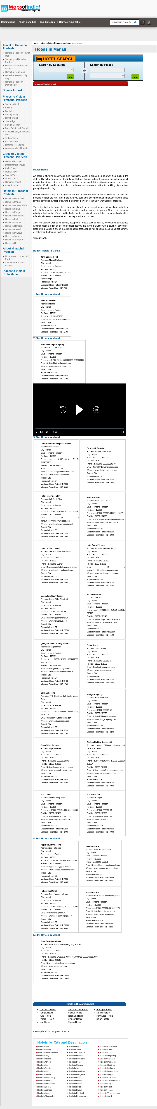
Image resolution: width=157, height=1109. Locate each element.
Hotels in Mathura (75, 1081)
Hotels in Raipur (75, 1090)
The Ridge (10, 121)
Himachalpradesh (62, 43)
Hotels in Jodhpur (44, 1090)
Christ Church (12, 118)
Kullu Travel (10, 168)
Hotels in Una (11, 243)
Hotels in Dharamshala (16, 205)
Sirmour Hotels (75, 1019)
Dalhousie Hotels (48, 1009)
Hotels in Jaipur (74, 1049)
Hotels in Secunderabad (110, 1081)
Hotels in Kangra (13, 212)
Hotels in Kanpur (44, 1093)
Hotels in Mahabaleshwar (47, 1053)
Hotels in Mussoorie (45, 1096)
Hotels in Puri (42, 1065)
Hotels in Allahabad (108, 1077)
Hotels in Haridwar (107, 1065)
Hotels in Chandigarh (77, 1071)
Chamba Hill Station (14, 145)
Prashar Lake (11, 141)
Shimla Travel (11, 175)
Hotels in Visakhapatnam (110, 1093)
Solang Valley (11, 114)
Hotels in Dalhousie (14, 198)
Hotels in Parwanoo (14, 215)
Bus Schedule (47, 22)
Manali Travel (11, 171)
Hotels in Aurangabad (46, 1084)
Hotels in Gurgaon (107, 1059)
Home (35, 43)
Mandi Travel (11, 178)
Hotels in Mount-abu (45, 1081)
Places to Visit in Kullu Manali (14, 272)
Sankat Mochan (12, 125)
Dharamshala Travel (15, 165)
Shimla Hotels (74, 1022)
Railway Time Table (70, 22)
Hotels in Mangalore (76, 1074)
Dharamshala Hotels (78, 1009)
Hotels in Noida (74, 1087)
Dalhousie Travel (13, 161)
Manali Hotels (103, 1012)
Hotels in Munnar (44, 1074)
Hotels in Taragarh (14, 239)
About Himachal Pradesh (13, 250)
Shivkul (8, 107)
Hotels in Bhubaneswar (78, 1096)
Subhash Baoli (12, 104)
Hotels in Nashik (75, 1084)
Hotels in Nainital (44, 1068)
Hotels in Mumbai (75, 1056)
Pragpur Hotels (47, 1019)
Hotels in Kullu (12, 219)
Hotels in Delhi (74, 1046)
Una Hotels (45, 1022)
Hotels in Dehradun (108, 1062)
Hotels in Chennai (75, 1065)
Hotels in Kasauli (13, 229)
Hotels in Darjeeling (108, 1056)
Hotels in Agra (74, 1068)
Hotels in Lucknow (107, 1068)
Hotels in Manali (13, 202)
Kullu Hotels (45, 1016)
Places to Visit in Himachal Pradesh (15, 98)
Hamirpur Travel (13, 182)
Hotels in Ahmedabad (108, 1046)
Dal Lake (9, 111)
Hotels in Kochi (74, 1077)
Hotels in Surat (106, 1087)
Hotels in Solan (12, 209)
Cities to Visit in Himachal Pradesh (15, 155)
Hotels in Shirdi (106, 1096)
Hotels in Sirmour (13, 236)
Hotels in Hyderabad (76, 1059)
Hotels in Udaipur (44, 1071)
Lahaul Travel (11, 185)
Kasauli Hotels (75, 1012)
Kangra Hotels (46, 1012)
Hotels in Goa (43, 1046)
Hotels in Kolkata (107, 1049)
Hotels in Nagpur (106, 1074)
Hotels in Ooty (43, 1056)
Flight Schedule (27, 22)
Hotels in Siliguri (106, 1084)
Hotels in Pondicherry (46, 1077)
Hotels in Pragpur (13, 233)
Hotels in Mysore (44, 1062)
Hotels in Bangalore (76, 1053)
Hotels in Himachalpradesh (80, 1004)
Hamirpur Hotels (104, 1009)
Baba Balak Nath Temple (17, 128)
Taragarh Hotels (75, 1016)
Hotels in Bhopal (44, 1087)
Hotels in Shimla (13, 222)
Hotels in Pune (74, 1062)
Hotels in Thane (106, 1090)
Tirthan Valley (11, 138)
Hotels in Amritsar (107, 1053)
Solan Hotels (102, 1019)
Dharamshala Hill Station (17, 148)
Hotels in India (46, 43)
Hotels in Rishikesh (76, 1093)
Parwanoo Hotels (104, 1016)
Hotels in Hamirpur (14, 226)
